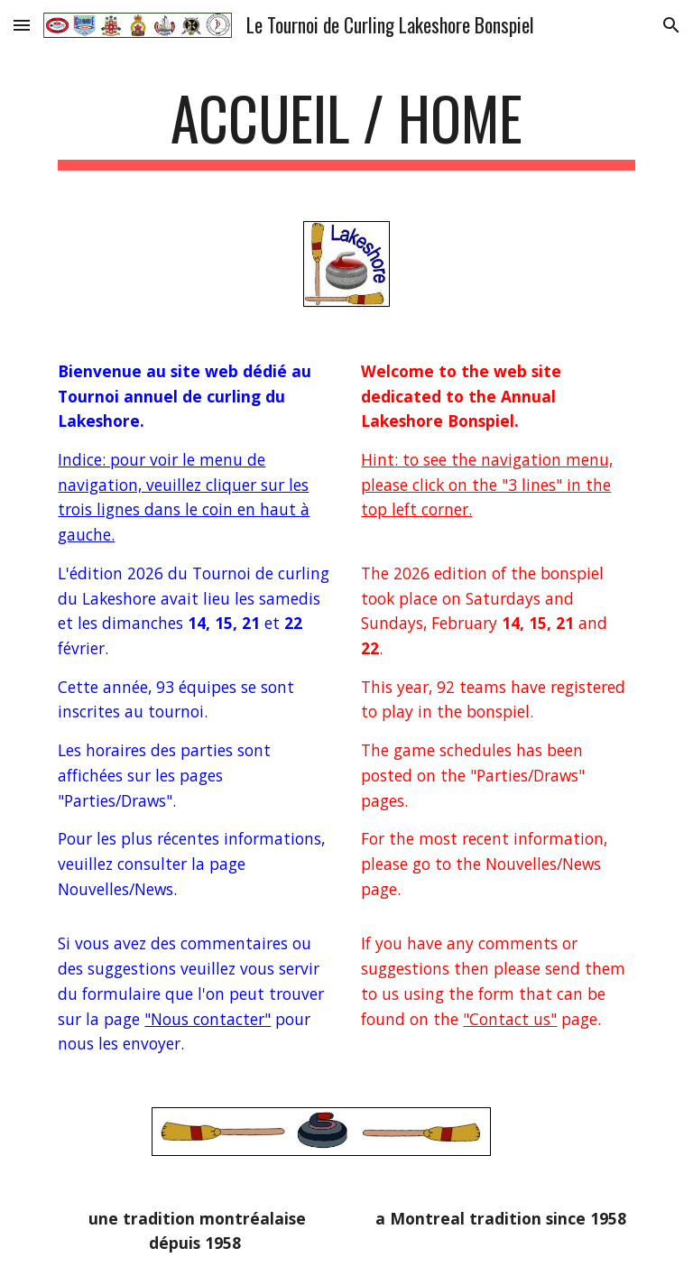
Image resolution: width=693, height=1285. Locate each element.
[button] (21, 25)
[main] (346, 127)
